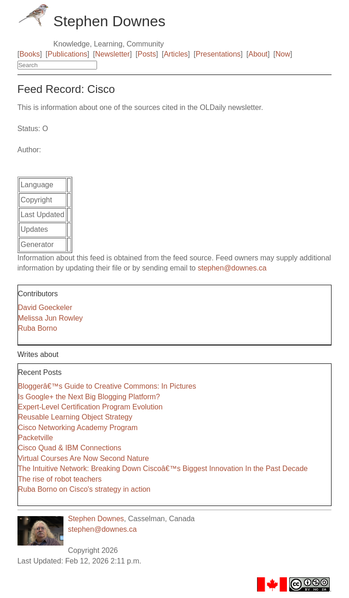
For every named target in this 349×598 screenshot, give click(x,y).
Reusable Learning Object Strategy (75, 417)
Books (29, 54)
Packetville (35, 438)
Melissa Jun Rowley (50, 318)
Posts (146, 54)
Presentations (218, 54)
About (258, 54)
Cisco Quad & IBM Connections (69, 448)
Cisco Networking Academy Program (78, 427)
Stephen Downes (96, 519)
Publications (67, 54)
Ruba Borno (37, 328)
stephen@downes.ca (232, 268)
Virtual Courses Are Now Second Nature (83, 458)
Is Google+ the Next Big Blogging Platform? (89, 397)
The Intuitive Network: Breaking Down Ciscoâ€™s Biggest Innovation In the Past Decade (163, 468)
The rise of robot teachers (60, 479)
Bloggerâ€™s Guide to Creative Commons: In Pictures (107, 386)
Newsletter (112, 54)
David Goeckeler (45, 307)
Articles (176, 54)
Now (282, 54)
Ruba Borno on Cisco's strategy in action (84, 489)
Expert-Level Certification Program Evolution (90, 407)
